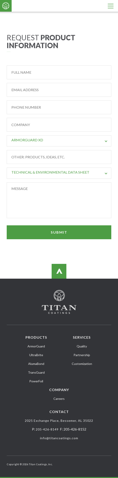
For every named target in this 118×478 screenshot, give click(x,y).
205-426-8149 (47, 429)
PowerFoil (36, 381)
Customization (82, 364)
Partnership (82, 355)
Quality (82, 346)
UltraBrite (36, 355)
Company (59, 390)
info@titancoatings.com (59, 438)
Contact (59, 411)
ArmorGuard (36, 346)
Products (36, 337)
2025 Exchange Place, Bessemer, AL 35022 (59, 420)
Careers (59, 398)
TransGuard (36, 372)
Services (82, 337)
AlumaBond (36, 364)
